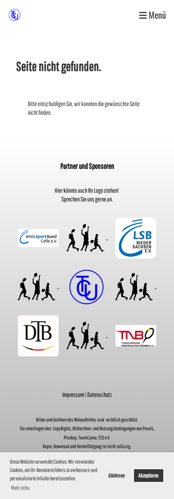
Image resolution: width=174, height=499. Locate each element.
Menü (152, 15)
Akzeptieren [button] (148, 475)
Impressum (73, 394)
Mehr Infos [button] (20, 488)
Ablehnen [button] (116, 475)
